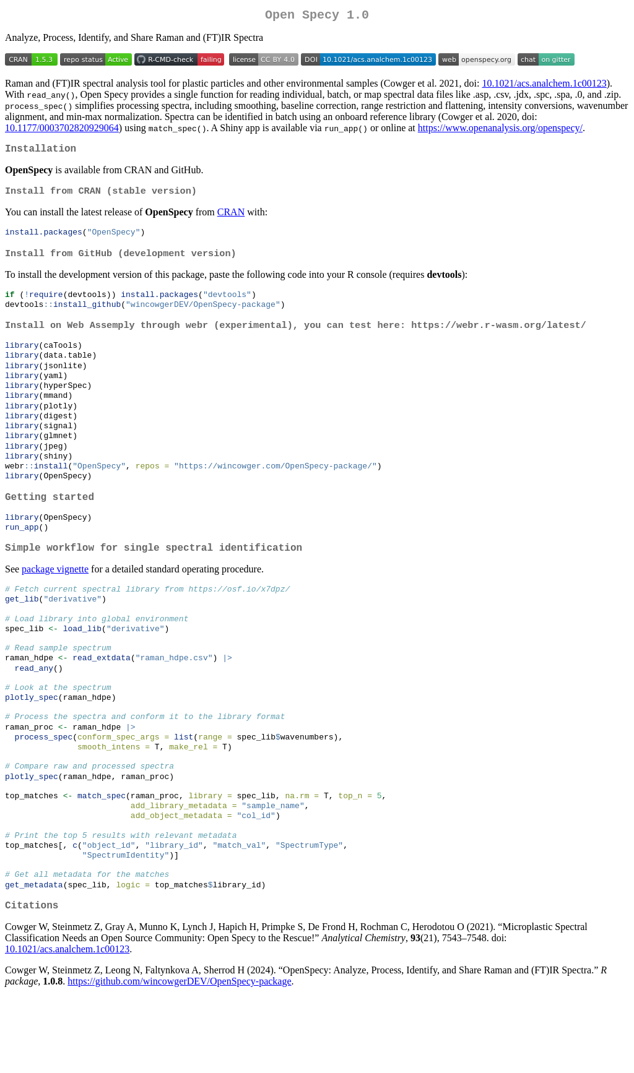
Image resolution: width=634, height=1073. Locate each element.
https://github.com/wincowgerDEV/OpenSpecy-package (179, 1057)
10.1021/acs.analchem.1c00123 (544, 85)
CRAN (231, 218)
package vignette (55, 603)
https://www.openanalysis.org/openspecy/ (500, 130)
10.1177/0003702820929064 (62, 130)
